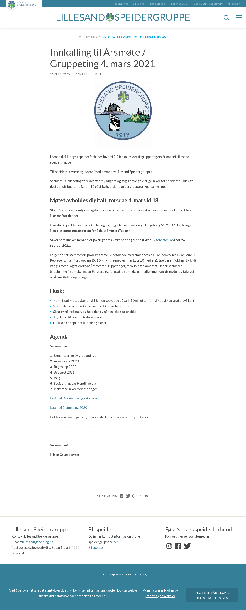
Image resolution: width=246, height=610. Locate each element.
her (115, 542)
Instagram (169, 546)
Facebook (178, 546)
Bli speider (139, 3)
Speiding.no (122, 3)
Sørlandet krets (180, 3)
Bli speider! (96, 548)
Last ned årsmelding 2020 (68, 408)
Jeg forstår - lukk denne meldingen (212, 595)
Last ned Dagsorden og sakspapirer (75, 398)
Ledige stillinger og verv (208, 3)
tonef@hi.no (165, 240)
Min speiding (234, 3)
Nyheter (91, 37)
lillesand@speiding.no (37, 542)
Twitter (187, 546)
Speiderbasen (158, 3)
